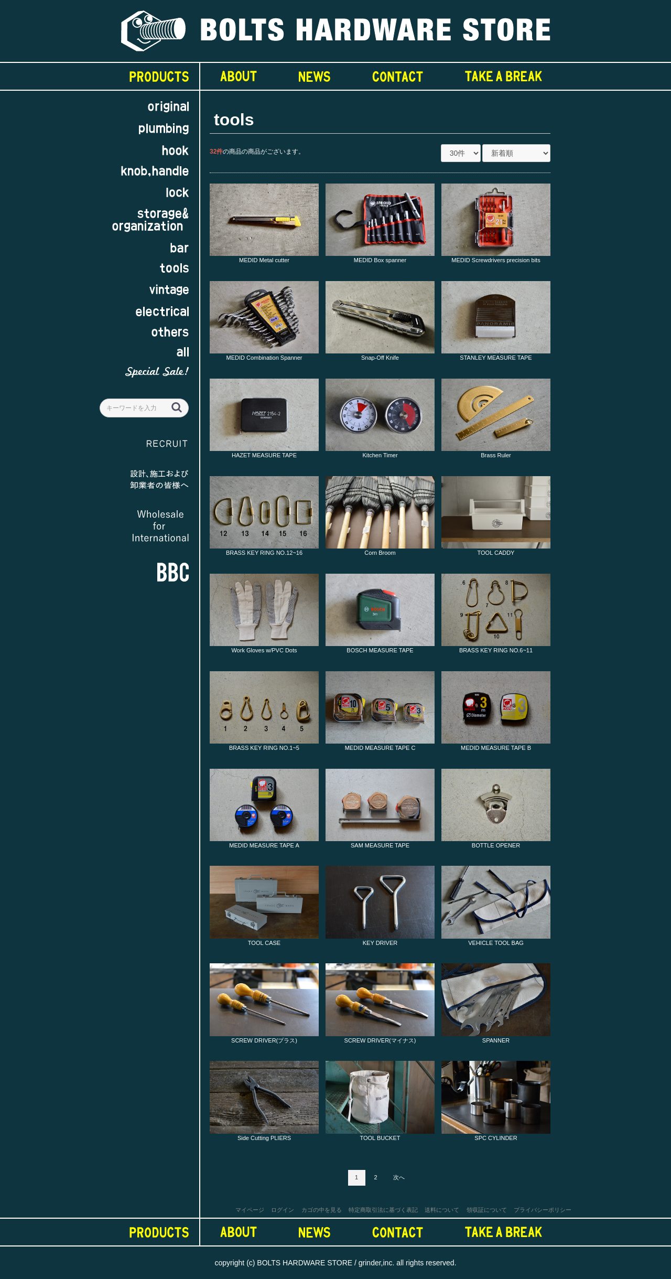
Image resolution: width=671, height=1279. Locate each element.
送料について (442, 1210)
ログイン (282, 1210)
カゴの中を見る (321, 1210)
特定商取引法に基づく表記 (383, 1210)
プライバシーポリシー (542, 1210)
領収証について (487, 1210)
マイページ (249, 1210)
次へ (399, 1177)
